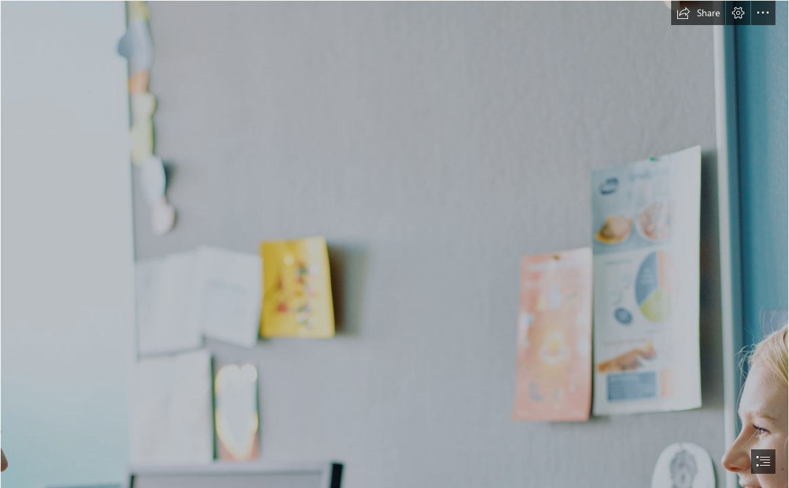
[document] (394, 244)
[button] (698, 13)
